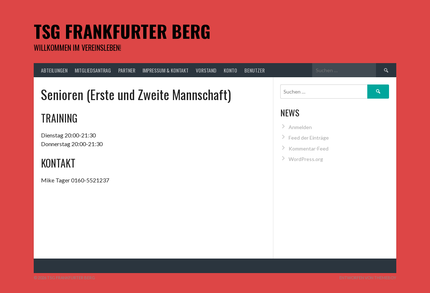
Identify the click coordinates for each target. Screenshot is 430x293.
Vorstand (206, 70)
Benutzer (254, 70)
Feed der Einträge (309, 138)
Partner (126, 70)
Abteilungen (54, 70)
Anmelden (300, 127)
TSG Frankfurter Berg (122, 31)
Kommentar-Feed (308, 148)
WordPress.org (306, 159)
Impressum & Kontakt (165, 70)
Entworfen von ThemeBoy (367, 277)
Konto (230, 70)
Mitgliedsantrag (93, 70)
